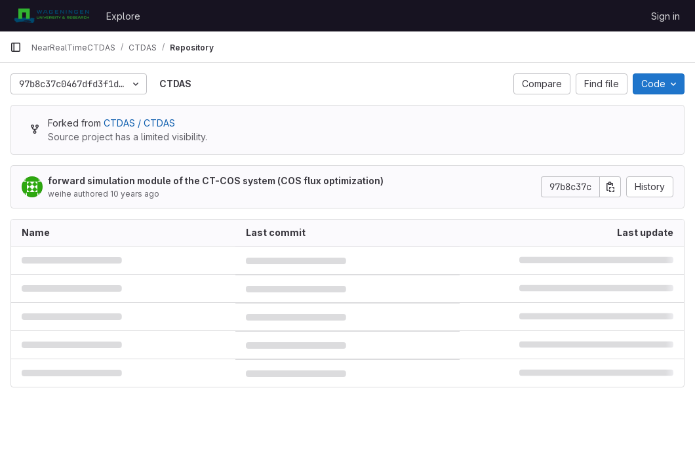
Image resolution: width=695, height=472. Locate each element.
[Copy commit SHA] (610, 186)
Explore (123, 16)
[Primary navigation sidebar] (15, 47)
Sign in (665, 16)
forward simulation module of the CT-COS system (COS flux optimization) (216, 180)
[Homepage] (51, 15)
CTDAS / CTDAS (139, 122)
